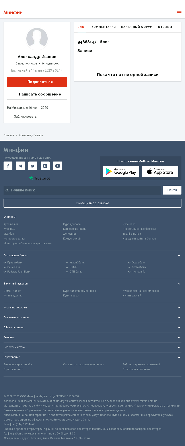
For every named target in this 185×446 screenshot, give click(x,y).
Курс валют (11, 224)
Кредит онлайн (72, 238)
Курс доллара (72, 224)
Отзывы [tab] (165, 27)
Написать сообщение (36, 94)
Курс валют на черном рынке (141, 290)
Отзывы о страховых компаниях (83, 364)
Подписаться (36, 81)
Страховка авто (13, 369)
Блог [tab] (82, 28)
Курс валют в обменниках (79, 290)
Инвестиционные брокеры (139, 228)
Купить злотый (132, 295)
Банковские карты (74, 228)
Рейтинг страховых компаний (141, 364)
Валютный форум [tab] (137, 27)
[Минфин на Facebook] (8, 166)
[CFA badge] (13, 385)
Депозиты (69, 233)
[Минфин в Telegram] (20, 166)
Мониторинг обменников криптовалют (28, 243)
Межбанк (9, 233)
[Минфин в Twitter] (32, 166)
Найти (172, 190)
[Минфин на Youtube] (57, 166)
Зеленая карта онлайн (18, 364)
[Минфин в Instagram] (45, 166)
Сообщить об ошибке (92, 203)
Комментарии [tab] (104, 27)
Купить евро (70, 295)
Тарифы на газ (132, 233)
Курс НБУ (9, 228)
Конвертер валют (14, 238)
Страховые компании (136, 369)
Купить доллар (13, 295)
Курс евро (129, 224)
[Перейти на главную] (13, 13)
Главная (9, 135)
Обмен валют (12, 290)
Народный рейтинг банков (139, 238)
